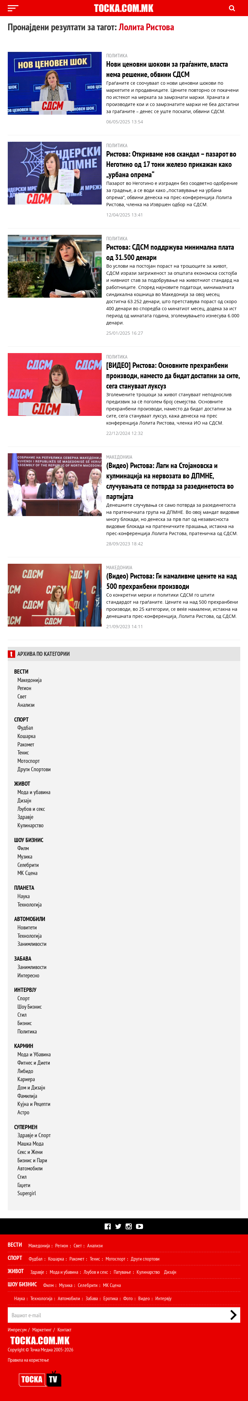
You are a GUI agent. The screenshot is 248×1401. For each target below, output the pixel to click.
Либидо (25, 1071)
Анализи (26, 704)
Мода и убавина (33, 792)
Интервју (25, 989)
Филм (23, 848)
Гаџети (23, 1185)
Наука (23, 896)
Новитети (27, 927)
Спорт (21, 719)
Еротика (110, 1298)
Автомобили (29, 919)
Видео (144, 1298)
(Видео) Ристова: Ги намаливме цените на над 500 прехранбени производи (171, 581)
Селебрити (28, 864)
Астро (23, 1112)
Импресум (17, 1329)
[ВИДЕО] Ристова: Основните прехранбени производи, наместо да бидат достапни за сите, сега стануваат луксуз (173, 375)
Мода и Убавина (34, 1054)
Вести (21, 671)
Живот (22, 783)
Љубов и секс (31, 808)
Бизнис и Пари (32, 1160)
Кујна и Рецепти (33, 1104)
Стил (21, 1014)
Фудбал (25, 727)
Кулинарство (30, 825)
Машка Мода (30, 1143)
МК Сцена (27, 873)
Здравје (25, 816)
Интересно (28, 975)
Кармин (23, 1046)
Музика (24, 856)
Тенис (23, 752)
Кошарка (26, 736)
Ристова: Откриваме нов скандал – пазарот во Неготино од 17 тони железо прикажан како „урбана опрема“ (171, 164)
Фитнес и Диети (33, 1062)
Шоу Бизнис (29, 1006)
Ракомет (25, 744)
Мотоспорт (28, 760)
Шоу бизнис (28, 840)
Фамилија (27, 1095)
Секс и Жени (30, 1152)
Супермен (25, 1127)
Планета (24, 887)
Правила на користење (28, 1360)
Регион (24, 688)
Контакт (64, 1329)
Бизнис (24, 1023)
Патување (122, 1272)
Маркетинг (42, 1329)
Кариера (26, 1079)
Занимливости (31, 943)
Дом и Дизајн (31, 1087)
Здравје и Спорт (34, 1135)
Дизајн (24, 800)
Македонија (29, 680)
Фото (128, 1298)
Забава (22, 958)
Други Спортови (34, 769)
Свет (21, 696)
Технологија (29, 904)
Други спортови (145, 1258)
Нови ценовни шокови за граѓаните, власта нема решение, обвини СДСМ (167, 69)
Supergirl (26, 1193)
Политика (27, 1031)
